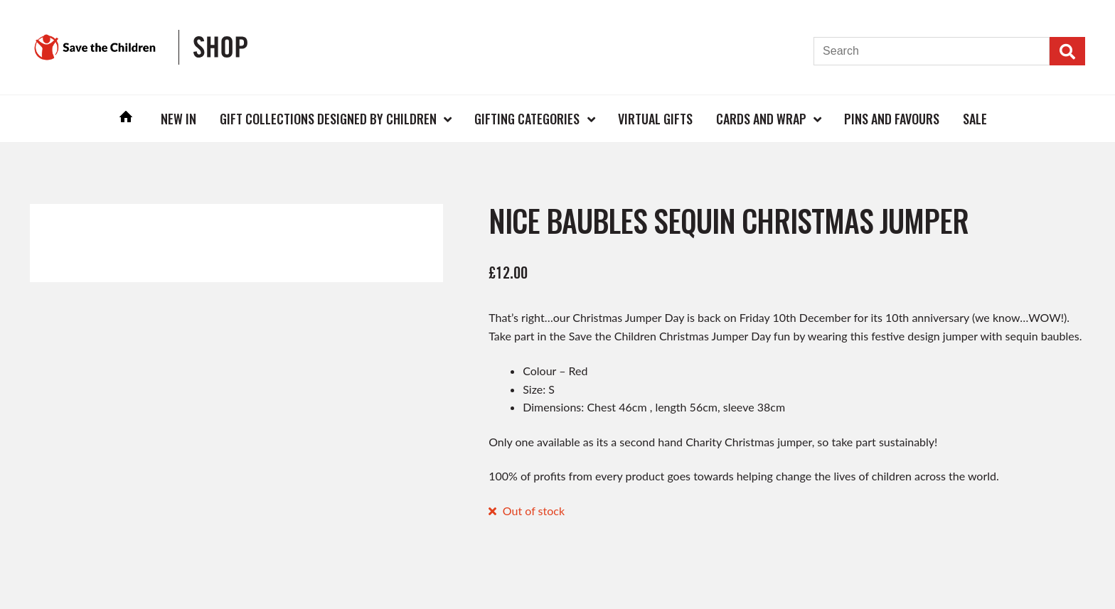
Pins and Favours (891, 118)
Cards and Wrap (761, 118)
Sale (975, 118)
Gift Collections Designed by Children (328, 118)
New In (178, 118)
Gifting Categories (527, 118)
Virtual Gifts (655, 118)
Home (126, 118)
